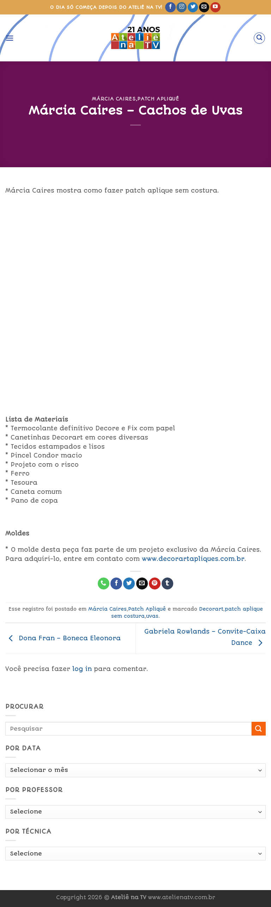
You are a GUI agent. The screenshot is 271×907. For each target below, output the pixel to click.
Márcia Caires (114, 99)
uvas (152, 616)
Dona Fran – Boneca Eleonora (63, 638)
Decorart (211, 609)
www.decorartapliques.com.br (193, 558)
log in (82, 668)
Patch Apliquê (158, 99)
